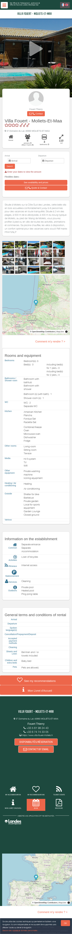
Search (10, 166)
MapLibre (60, 332)
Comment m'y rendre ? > (50, 341)
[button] (36, 113)
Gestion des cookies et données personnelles (19, 930)
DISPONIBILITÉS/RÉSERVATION (36, 741)
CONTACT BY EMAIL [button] (36, 749)
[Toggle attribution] (66, 331)
